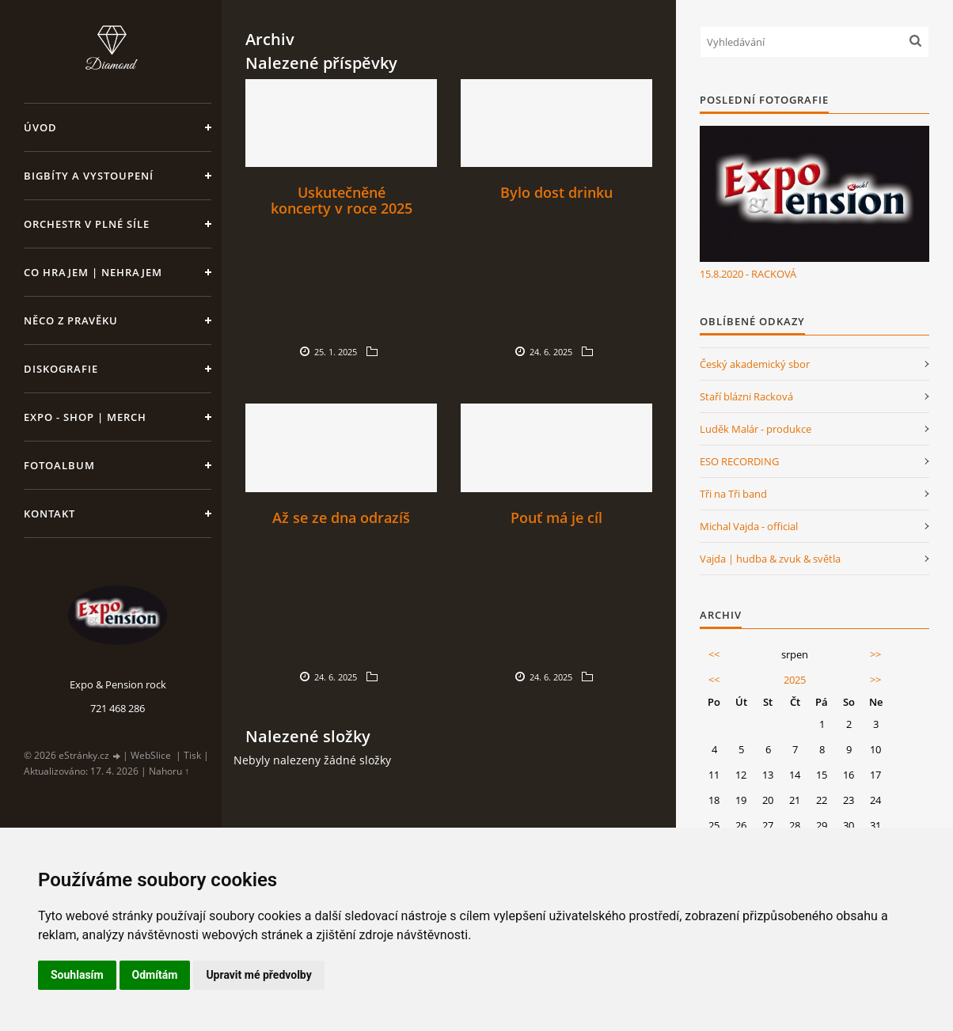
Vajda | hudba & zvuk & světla (770, 559)
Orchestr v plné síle (87, 224)
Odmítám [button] (155, 974)
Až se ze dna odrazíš (341, 517)
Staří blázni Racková (746, 396)
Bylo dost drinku (556, 192)
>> (875, 654)
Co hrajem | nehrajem (93, 272)
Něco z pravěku (71, 320)
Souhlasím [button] (77, 974)
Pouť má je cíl (556, 517)
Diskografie (61, 369)
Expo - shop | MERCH (85, 417)
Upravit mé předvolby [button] (258, 974)
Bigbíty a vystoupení (89, 176)
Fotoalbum (59, 465)
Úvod (40, 127)
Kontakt (49, 513)
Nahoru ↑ (169, 771)
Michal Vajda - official (749, 526)
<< (713, 654)
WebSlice (151, 755)
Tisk (192, 755)
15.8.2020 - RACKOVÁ (748, 274)
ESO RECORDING (739, 461)
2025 (795, 680)
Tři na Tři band (733, 494)
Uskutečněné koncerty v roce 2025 (341, 200)
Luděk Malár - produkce (755, 429)
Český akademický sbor (755, 364)
